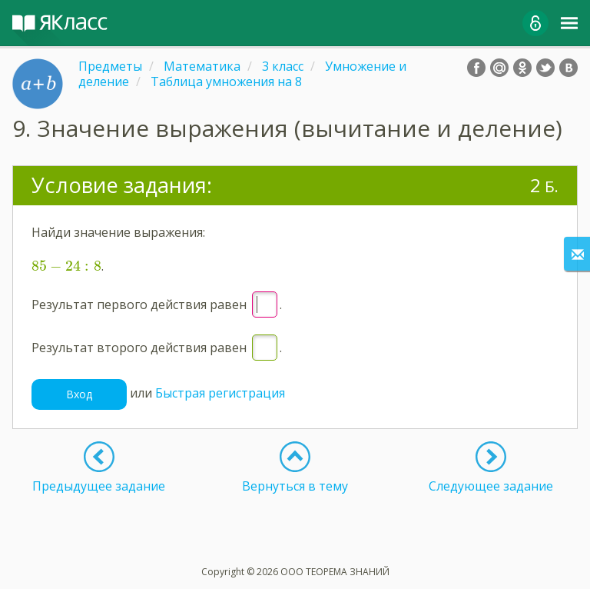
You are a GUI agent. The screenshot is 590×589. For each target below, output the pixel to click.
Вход (79, 394)
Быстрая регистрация (220, 392)
